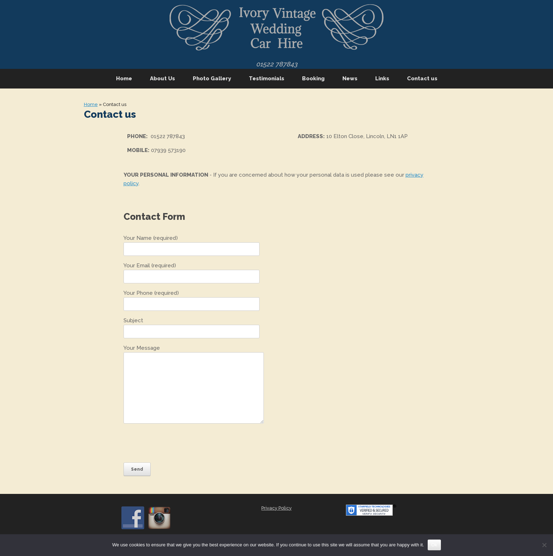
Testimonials (266, 78)
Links (382, 78)
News (349, 78)
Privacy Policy (276, 508)
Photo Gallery (212, 78)
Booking (313, 78)
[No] (544, 545)
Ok (434, 544)
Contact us (422, 78)
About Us (162, 78)
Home (124, 78)
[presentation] (178, 443)
